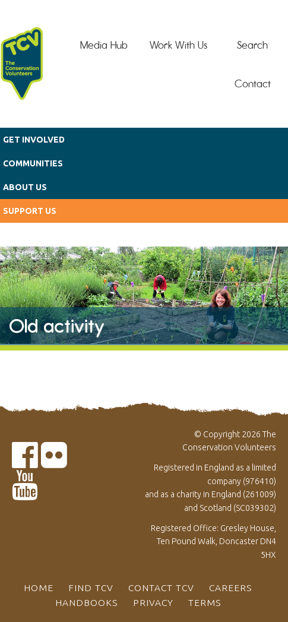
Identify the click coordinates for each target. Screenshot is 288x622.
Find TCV (90, 587)
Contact (253, 83)
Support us (29, 211)
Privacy (153, 602)
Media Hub (104, 45)
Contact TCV (161, 587)
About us (25, 187)
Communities (33, 163)
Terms (204, 602)
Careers (230, 587)
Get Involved (34, 139)
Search (252, 45)
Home (38, 587)
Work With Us (178, 45)
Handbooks (86, 602)
